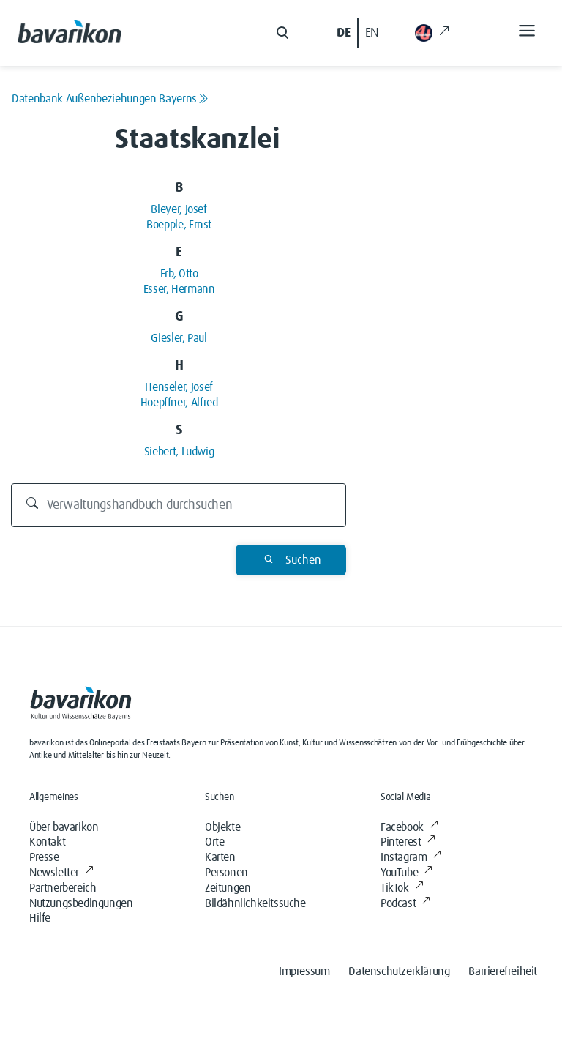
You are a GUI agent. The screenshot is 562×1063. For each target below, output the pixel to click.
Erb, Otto (179, 274)
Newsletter (61, 872)
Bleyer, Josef (178, 209)
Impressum (304, 971)
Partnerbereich (62, 888)
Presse (44, 857)
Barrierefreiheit (502, 971)
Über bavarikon (63, 827)
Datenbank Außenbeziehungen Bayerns (110, 99)
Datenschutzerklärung (398, 971)
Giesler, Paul (178, 338)
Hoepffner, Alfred (179, 403)
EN (372, 33)
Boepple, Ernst (178, 225)
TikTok (402, 888)
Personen (226, 873)
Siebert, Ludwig (179, 452)
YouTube (406, 872)
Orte (214, 842)
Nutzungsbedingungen (80, 903)
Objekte (222, 827)
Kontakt (47, 842)
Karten (220, 857)
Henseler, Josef (179, 387)
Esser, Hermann (179, 289)
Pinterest (408, 842)
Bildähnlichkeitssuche (255, 903)
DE (343, 33)
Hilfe (39, 918)
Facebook (409, 827)
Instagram (411, 857)
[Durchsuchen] (179, 505)
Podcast (405, 903)
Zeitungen (227, 888)
